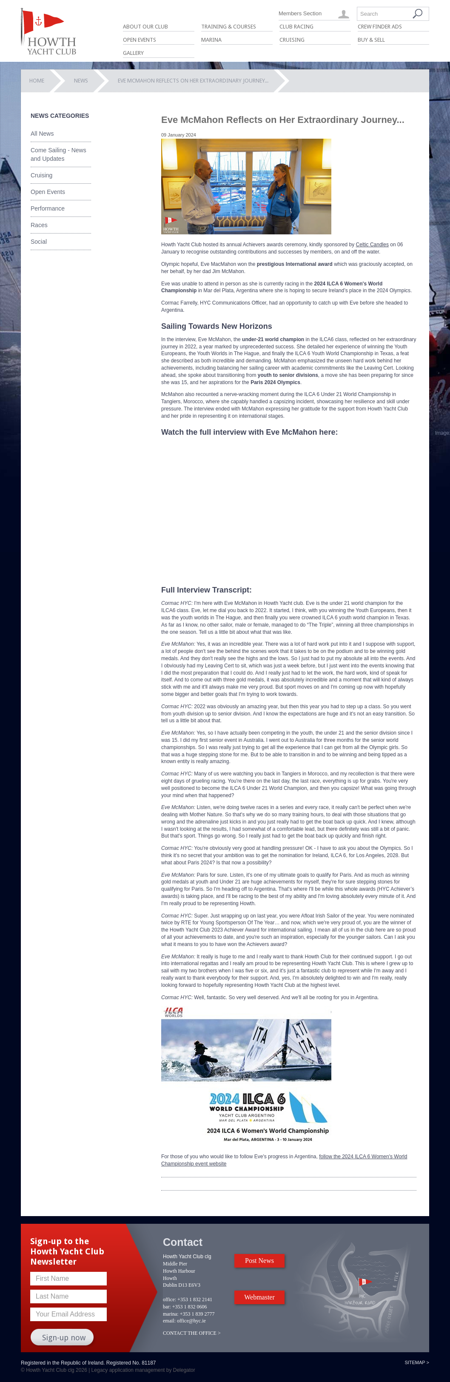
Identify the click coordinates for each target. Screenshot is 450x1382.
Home (36, 80)
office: (169, 1299)
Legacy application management (128, 1370)
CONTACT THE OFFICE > (192, 1333)
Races (39, 225)
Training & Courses (228, 26)
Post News (259, 1260)
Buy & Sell (371, 40)
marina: (171, 1314)
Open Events (139, 40)
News (81, 80)
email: (169, 1321)
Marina (211, 40)
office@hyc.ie (191, 1321)
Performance (48, 208)
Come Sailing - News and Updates (58, 154)
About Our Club (145, 26)
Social (39, 241)
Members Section (300, 13)
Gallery (133, 53)
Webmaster (259, 1297)
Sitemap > (416, 1362)
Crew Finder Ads (380, 26)
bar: (167, 1307)
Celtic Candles (372, 245)
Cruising (292, 40)
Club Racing (296, 26)
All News (42, 133)
